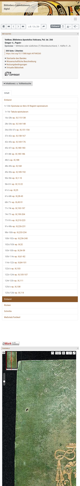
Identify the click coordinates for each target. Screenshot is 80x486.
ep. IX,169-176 (15, 142)
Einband (7, 100)
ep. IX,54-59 (15, 250)
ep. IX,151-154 (17, 130)
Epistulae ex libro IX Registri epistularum (26, 106)
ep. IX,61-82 (15, 256)
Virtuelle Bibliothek (14, 67)
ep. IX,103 (12, 268)
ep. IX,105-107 (16, 274)
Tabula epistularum (16, 112)
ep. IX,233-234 (15, 232)
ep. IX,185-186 (15, 154)
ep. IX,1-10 (13, 178)
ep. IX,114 (14, 293)
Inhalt (6, 93)
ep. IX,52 (14, 244)
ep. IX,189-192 (15, 172)
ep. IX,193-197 (15, 208)
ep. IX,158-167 (15, 136)
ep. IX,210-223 (15, 220)
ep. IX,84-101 (15, 262)
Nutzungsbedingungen (16, 64)
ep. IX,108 (12, 286)
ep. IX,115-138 (15, 118)
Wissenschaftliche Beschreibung (21, 61)
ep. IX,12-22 (14, 184)
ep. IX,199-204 (15, 214)
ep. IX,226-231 (15, 226)
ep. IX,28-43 (14, 196)
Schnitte (8, 311)
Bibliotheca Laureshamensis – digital (18, 7)
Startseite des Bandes (16, 58)
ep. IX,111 (14, 280)
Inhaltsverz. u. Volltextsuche (17, 83)
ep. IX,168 (13, 166)
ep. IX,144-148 (15, 124)
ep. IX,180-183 (15, 148)
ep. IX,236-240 (16, 238)
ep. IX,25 (11, 190)
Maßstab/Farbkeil (12, 317)
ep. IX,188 (12, 160)
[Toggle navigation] (75, 19)
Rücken (7, 305)
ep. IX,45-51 (14, 202)
